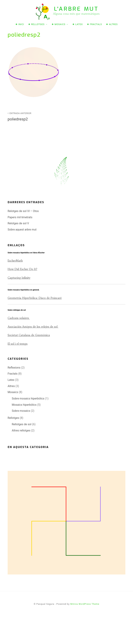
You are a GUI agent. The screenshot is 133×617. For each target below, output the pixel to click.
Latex (11, 379)
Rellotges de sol (21, 424)
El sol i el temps (18, 343)
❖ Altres (112, 24)
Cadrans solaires (19, 318)
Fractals (12, 373)
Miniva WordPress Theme (84, 604)
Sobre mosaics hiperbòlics (28, 398)
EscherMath (15, 260)
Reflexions (14, 367)
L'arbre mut (76, 9)
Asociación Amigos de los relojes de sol (33, 326)
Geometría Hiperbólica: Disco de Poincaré (35, 298)
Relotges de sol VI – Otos (23, 211)
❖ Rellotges (36, 24)
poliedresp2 (35, 116)
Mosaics (13, 392)
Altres (11, 386)
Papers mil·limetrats (20, 217)
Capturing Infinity (19, 277)
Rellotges (13, 418)
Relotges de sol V (18, 223)
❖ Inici (19, 24)
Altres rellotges (21, 430)
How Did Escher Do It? (22, 269)
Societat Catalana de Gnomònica (29, 335)
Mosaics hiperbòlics (24, 404)
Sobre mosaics (21, 410)
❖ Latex (77, 24)
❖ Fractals (94, 24)
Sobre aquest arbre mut (22, 229)
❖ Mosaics (58, 24)
